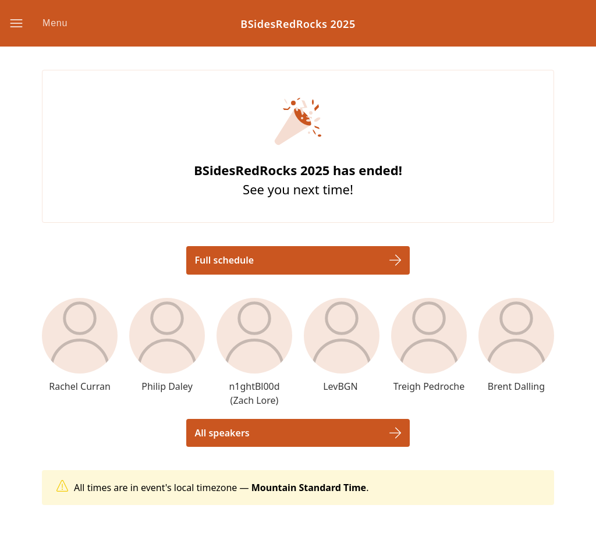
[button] (47, 23)
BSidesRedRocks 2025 (298, 23)
